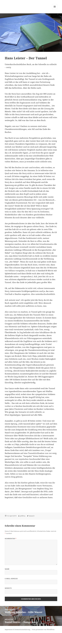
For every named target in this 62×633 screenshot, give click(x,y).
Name (7, 569)
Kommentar (10, 539)
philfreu (22, 516)
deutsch (31, 516)
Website (8, 588)
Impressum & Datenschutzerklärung (17, 629)
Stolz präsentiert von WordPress (43, 629)
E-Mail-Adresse (11, 579)
